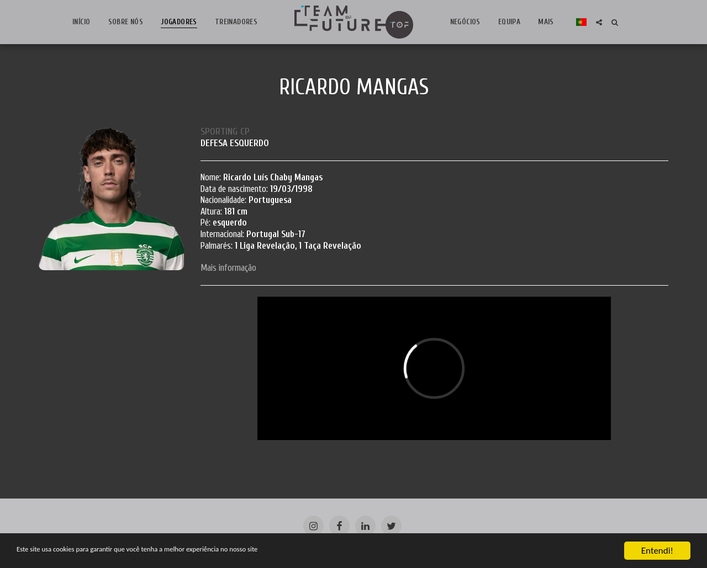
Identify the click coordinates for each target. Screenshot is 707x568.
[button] (594, 22)
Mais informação (228, 267)
